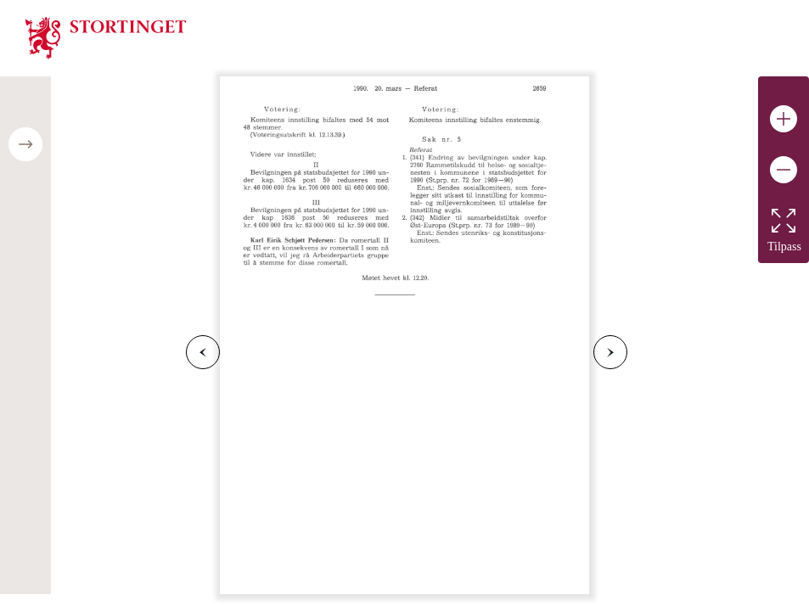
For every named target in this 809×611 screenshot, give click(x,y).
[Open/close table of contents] (25, 144)
